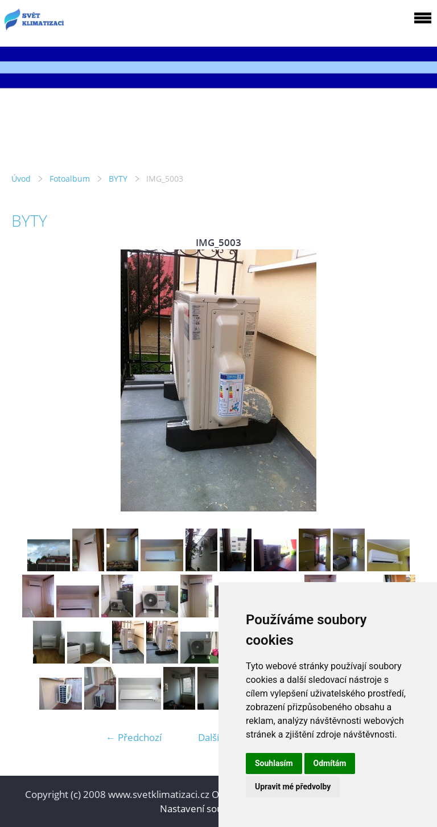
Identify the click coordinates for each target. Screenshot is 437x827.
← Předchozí (134, 737)
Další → (214, 737)
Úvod (21, 178)
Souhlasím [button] (274, 763)
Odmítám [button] (330, 763)
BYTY (118, 178)
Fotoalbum (70, 178)
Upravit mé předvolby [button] (293, 786)
